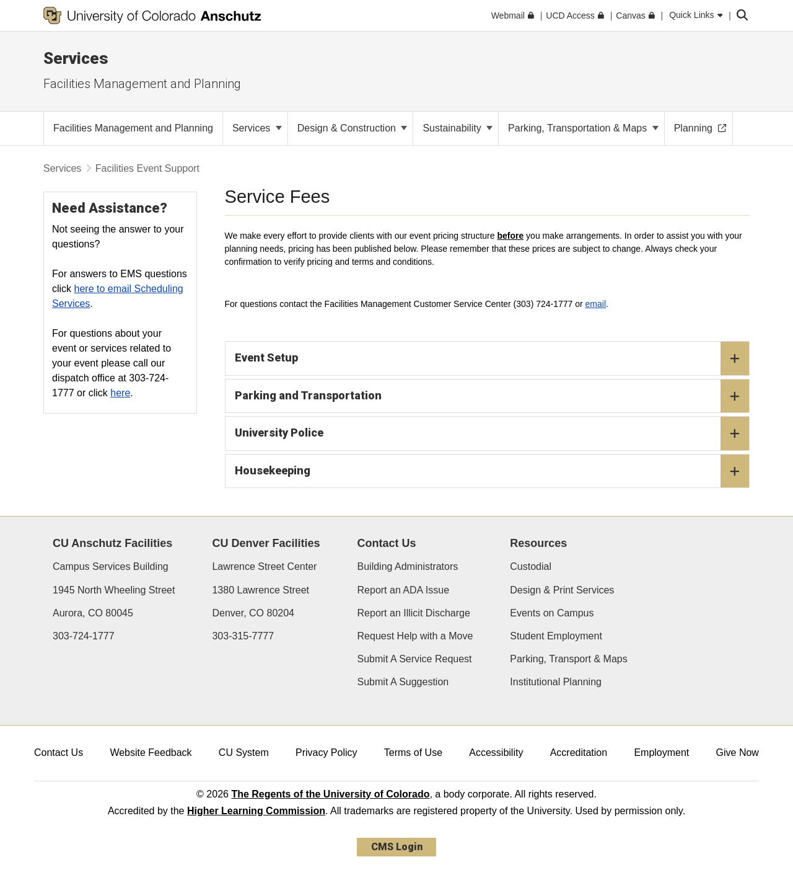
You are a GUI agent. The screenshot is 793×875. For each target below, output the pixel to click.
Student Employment (556, 636)
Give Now (737, 752)
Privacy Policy (326, 752)
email (595, 304)
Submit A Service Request (414, 659)
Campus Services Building (111, 566)
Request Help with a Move (415, 636)
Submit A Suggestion (403, 682)
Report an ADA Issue (403, 590)
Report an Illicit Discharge (413, 613)
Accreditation (579, 752)
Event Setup (492, 358)
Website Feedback (150, 752)
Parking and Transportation (492, 396)
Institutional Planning (556, 682)
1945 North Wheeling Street (114, 590)
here (120, 393)
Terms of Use (413, 752)
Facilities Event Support (147, 168)
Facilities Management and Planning (142, 83)
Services (75, 58)
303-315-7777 (243, 636)
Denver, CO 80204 (253, 613)
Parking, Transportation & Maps (583, 128)
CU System (244, 752)
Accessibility (496, 752)
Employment (661, 752)
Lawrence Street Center (264, 566)
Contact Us (58, 752)
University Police (492, 433)
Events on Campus (552, 613)
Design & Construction (352, 128)
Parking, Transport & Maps (568, 659)
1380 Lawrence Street (260, 590)
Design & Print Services (562, 590)
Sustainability (458, 128)
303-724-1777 (84, 636)
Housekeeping (492, 471)
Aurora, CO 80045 (93, 613)
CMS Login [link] (397, 847)
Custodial (530, 566)
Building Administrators (407, 566)
